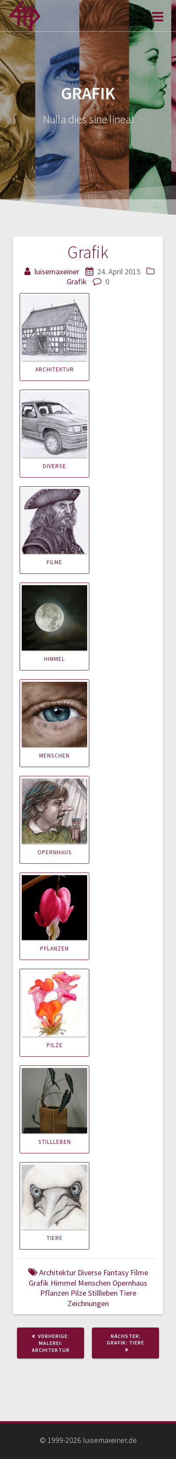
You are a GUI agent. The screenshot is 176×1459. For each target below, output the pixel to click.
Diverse (54, 466)
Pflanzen (54, 948)
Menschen (54, 755)
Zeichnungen (88, 1303)
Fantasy (116, 1272)
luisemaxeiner (56, 271)
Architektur (54, 369)
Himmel (54, 659)
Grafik (77, 281)
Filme (54, 562)
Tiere (55, 1238)
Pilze (55, 1045)
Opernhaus (54, 852)
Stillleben (54, 1142)
